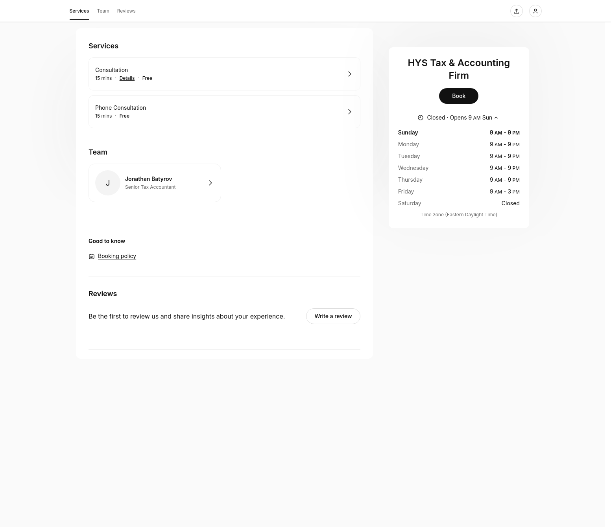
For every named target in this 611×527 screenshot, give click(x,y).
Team (103, 11)
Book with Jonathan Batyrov (155, 183)
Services (79, 12)
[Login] (535, 11)
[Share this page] (516, 11)
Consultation (111, 69)
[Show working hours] (458, 117)
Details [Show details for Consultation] (127, 78)
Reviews (126, 11)
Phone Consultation (120, 107)
